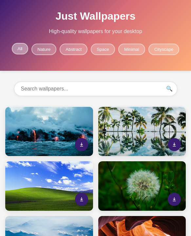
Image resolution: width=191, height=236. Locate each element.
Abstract (74, 49)
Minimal (131, 49)
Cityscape (164, 49)
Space (103, 49)
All (20, 48)
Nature (43, 49)
